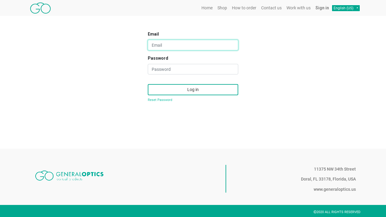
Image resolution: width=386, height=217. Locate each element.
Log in (193, 89)
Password (158, 58)
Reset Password (160, 100)
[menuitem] (207, 8)
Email (153, 34)
